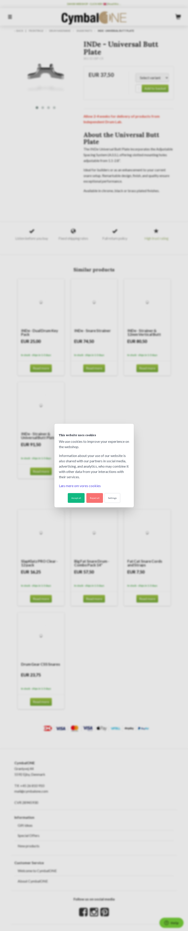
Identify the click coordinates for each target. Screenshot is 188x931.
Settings (112, 498)
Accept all (76, 498)
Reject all (94, 498)
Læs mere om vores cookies (80, 486)
